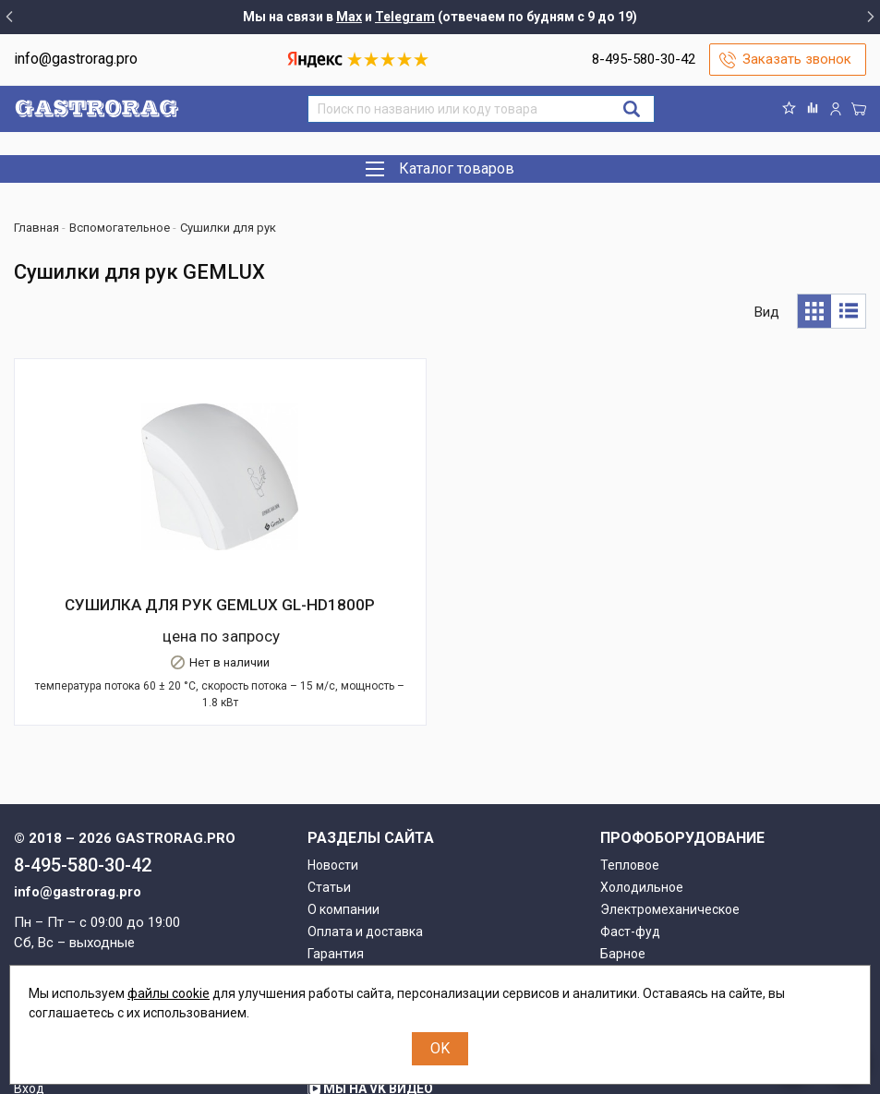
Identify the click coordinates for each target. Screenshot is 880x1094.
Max (349, 16)
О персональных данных (382, 909)
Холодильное (641, 776)
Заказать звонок (796, 59)
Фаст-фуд (630, 820)
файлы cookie (168, 993)
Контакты (337, 887)
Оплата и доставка (365, 820)
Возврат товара (355, 865)
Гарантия (335, 842)
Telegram (405, 16)
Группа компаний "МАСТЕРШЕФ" (421, 949)
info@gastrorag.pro (76, 58)
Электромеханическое (670, 798)
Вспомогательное (654, 865)
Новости (332, 754)
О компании (343, 798)
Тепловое (629, 754)
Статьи (329, 776)
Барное (622, 842)
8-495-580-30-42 (643, 59)
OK (440, 1048)
